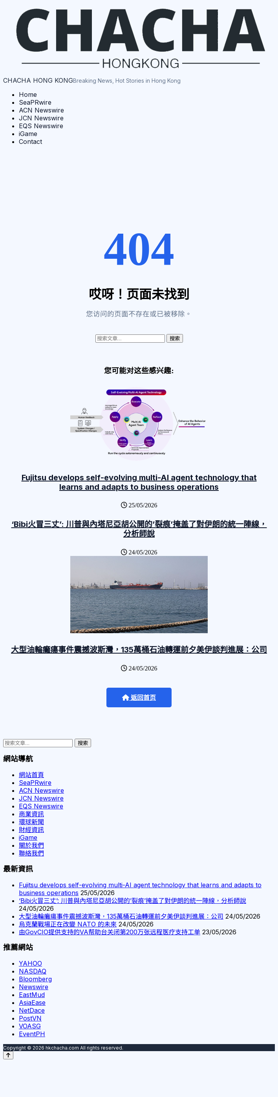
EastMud (32, 995)
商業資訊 (31, 814)
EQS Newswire (41, 126)
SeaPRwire (35, 102)
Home (28, 94)
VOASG (30, 1026)
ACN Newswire (41, 110)
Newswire (33, 987)
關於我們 (31, 845)
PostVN (30, 1018)
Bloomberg (35, 979)
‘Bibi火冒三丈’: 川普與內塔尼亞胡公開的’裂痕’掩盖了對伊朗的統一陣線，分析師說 (139, 528)
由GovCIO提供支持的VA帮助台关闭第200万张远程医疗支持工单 (109, 932)
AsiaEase (32, 1002)
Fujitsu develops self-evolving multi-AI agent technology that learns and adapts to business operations (139, 482)
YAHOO (30, 963)
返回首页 (139, 697)
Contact (30, 141)
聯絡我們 (31, 853)
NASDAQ (32, 971)
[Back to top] (8, 1055)
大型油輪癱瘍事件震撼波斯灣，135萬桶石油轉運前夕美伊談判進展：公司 (139, 649)
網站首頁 (31, 775)
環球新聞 (31, 822)
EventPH (32, 1034)
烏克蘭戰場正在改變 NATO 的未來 (68, 924)
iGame (28, 134)
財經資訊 (31, 830)
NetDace (32, 1010)
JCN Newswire (41, 118)
